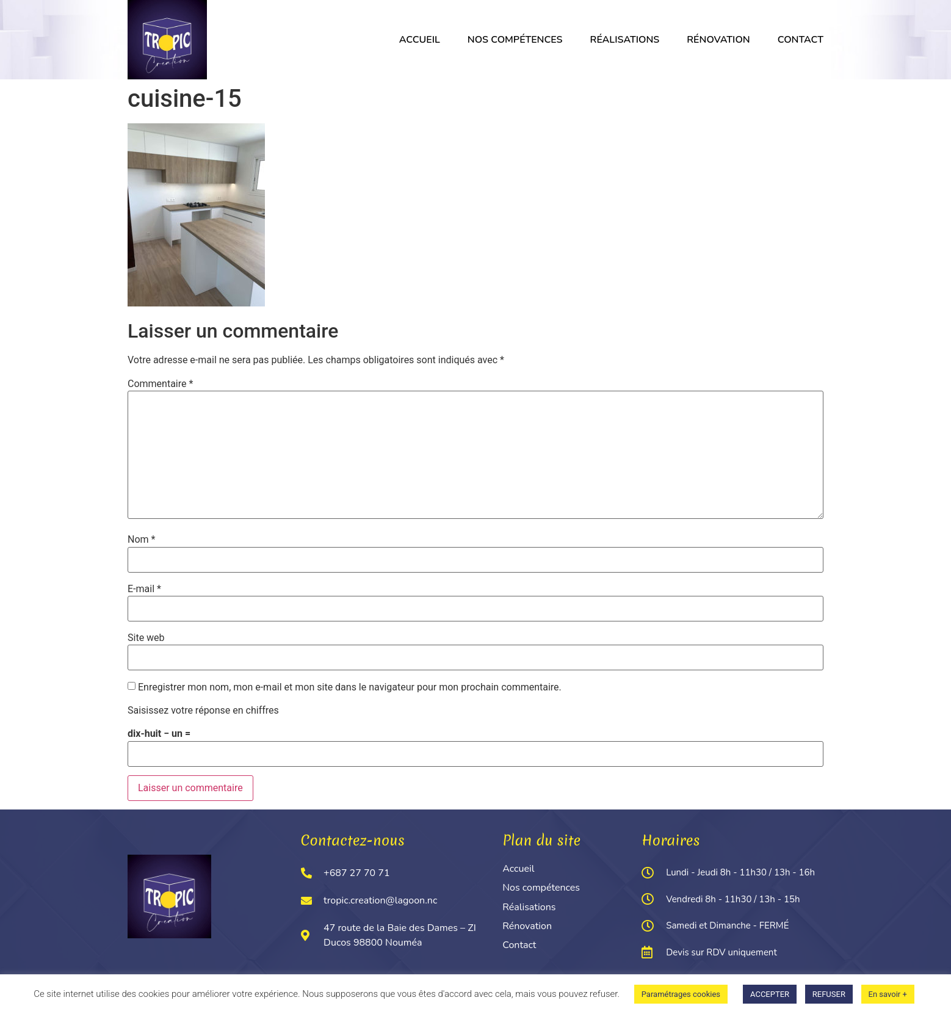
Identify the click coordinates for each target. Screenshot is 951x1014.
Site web (146, 638)
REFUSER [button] (828, 994)
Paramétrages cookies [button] (681, 994)
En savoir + (888, 994)
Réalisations (625, 39)
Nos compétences (515, 39)
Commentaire (160, 384)
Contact (800, 39)
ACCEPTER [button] (769, 994)
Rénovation (718, 39)
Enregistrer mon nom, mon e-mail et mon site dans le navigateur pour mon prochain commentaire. (350, 687)
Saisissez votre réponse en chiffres (203, 710)
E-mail (144, 589)
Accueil (419, 39)
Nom (141, 540)
